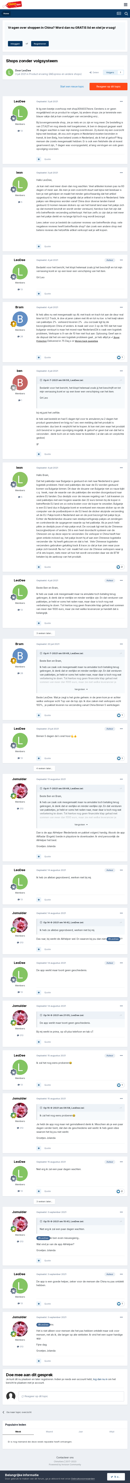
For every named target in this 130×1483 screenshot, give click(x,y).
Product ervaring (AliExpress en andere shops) (55, 74)
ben (19, 371)
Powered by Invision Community (65, 1464)
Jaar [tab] (81, 1431)
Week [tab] (18, 1431)
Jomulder (19, 779)
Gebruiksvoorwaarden (83, 1478)
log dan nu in (100, 1379)
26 (20, 336)
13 (20, 130)
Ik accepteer (118, 1476)
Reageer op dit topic (108, 86)
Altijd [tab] (111, 1431)
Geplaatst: (47, 101)
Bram (19, 307)
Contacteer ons (65, 1457)
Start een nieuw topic (72, 86)
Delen (94, 72)
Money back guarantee (86, 341)
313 (20, 808)
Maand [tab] (49, 1431)
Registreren (40, 43)
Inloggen (15, 43)
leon (19, 172)
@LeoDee (113, 939)
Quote (47, 159)
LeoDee (26, 70)
